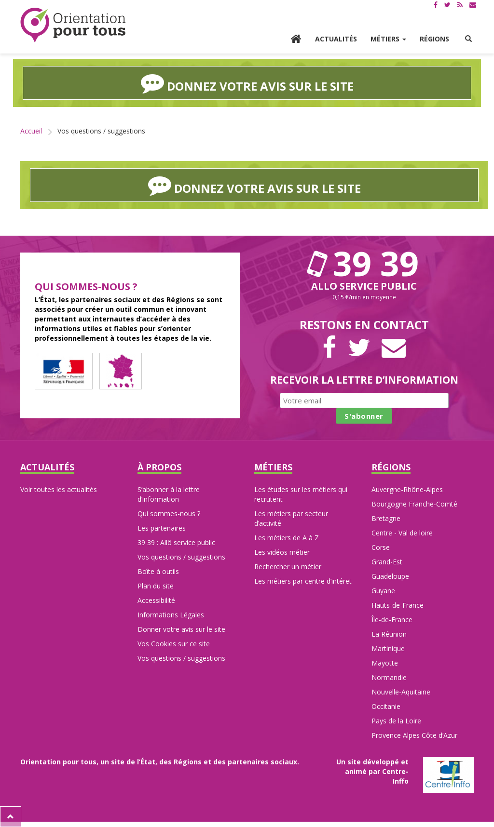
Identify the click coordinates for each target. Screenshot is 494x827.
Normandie (389, 677)
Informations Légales (170, 614)
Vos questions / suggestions (181, 556)
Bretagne (385, 518)
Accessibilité (156, 600)
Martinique (388, 648)
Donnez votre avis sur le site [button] (247, 82)
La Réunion (389, 634)
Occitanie (385, 706)
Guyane (383, 590)
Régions (434, 38)
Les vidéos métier (282, 552)
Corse (380, 547)
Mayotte (384, 662)
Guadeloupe (390, 576)
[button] (468, 39)
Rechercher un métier (287, 566)
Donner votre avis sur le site (181, 629)
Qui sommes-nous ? (168, 513)
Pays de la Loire (396, 720)
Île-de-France (391, 619)
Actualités (336, 38)
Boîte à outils (158, 571)
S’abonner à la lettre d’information (168, 494)
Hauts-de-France (397, 605)
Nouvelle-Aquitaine (400, 691)
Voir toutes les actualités (58, 489)
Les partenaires (161, 528)
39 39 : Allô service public (176, 542)
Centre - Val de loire (402, 532)
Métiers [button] (388, 38)
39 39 (364, 263)
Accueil (31, 130)
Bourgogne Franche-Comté (414, 503)
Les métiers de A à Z (286, 537)
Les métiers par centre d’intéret (303, 581)
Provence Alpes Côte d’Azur (414, 735)
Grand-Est (386, 561)
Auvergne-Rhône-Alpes (407, 489)
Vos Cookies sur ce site (173, 643)
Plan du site (155, 585)
